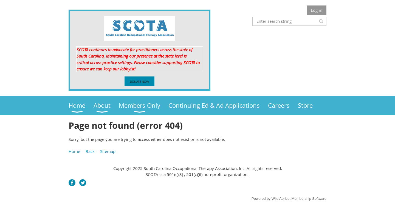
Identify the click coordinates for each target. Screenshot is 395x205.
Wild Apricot (281, 199)
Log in (316, 10)
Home (74, 151)
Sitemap (107, 151)
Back (90, 151)
